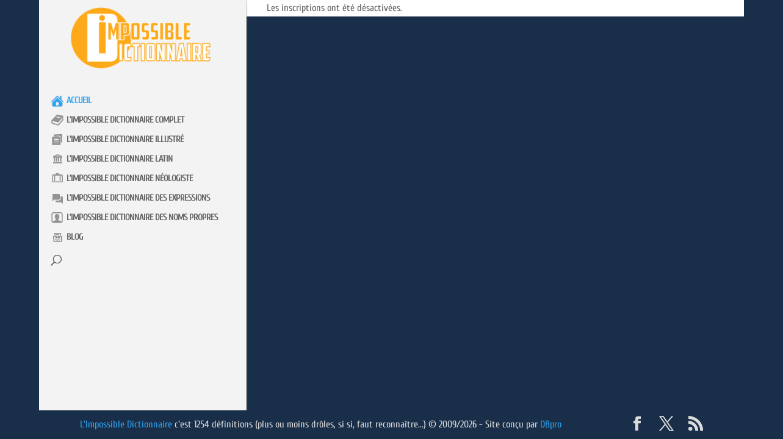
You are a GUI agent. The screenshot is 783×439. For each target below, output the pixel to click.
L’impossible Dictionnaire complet (125, 120)
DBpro (550, 424)
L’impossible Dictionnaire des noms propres (142, 217)
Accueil (79, 100)
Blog (75, 237)
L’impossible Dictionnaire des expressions (138, 198)
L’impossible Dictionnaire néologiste (130, 178)
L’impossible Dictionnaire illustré (125, 139)
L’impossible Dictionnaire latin (120, 159)
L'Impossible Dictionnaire (126, 424)
